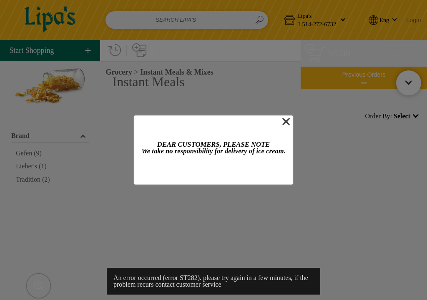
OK (213, 170)
